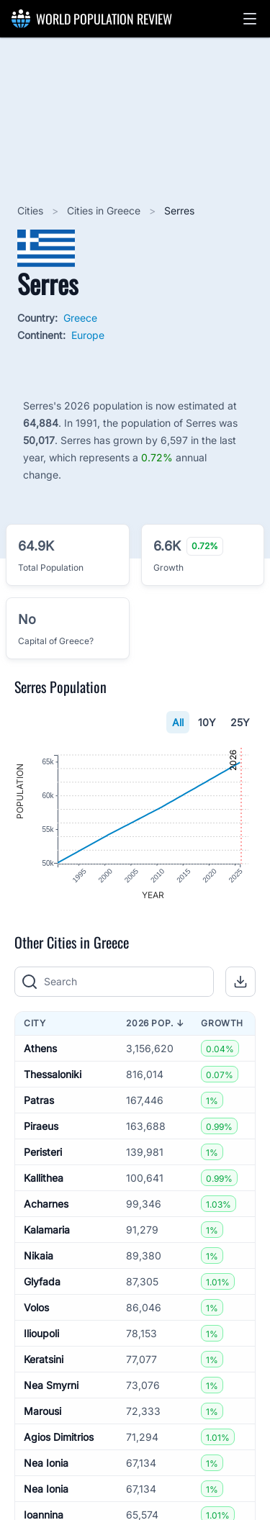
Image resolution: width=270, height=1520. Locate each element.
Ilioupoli (41, 1334)
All (178, 722)
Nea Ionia (46, 1463)
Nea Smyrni (51, 1386)
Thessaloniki (52, 1075)
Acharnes (46, 1204)
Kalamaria (47, 1230)
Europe (87, 335)
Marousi (42, 1412)
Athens (40, 1049)
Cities (31, 210)
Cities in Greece (105, 210)
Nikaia (38, 1256)
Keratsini (43, 1360)
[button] (249, 18)
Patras (39, 1101)
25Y (240, 722)
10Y (207, 722)
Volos (36, 1308)
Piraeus (41, 1127)
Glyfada (42, 1282)
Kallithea (43, 1178)
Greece (80, 318)
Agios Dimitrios (59, 1437)
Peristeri (43, 1152)
